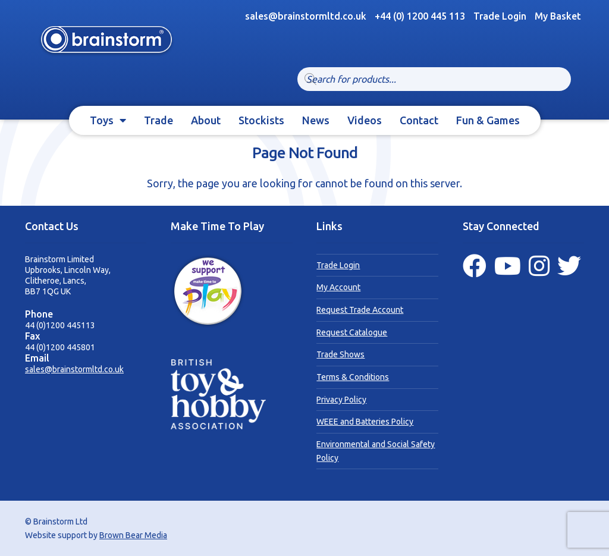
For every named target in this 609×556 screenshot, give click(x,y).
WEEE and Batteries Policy (364, 421)
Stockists (261, 120)
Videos (364, 120)
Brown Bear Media (133, 535)
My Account (338, 287)
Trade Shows (340, 354)
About (206, 120)
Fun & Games (488, 120)
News (315, 120)
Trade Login (499, 16)
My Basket (558, 16)
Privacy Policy (341, 399)
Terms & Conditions (352, 377)
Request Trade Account (359, 310)
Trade (158, 120)
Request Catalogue (351, 332)
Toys (102, 120)
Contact (419, 120)
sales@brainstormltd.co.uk (74, 369)
